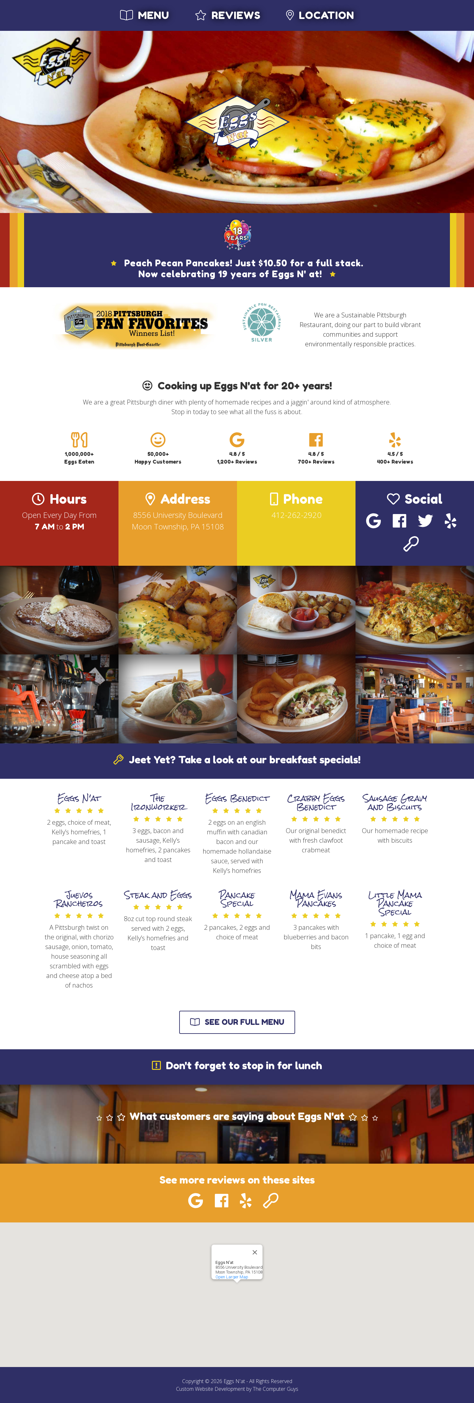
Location (320, 15)
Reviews (227, 15)
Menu (144, 15)
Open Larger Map (231, 1276)
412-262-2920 (296, 515)
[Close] (255, 1252)
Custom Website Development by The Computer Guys (237, 1388)
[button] (237, 1289)
